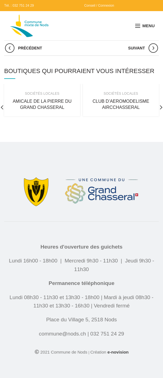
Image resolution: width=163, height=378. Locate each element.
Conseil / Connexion (99, 5)
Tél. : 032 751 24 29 (19, 5)
